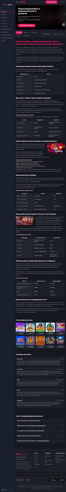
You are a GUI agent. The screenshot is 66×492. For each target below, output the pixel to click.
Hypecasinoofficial (20, 459)
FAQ (46, 458)
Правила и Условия (60, 455)
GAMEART (56, 473)
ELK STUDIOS (38, 473)
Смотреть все (62, 320)
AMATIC (18, 473)
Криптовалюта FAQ (49, 464)
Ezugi (51, 473)
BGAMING (24, 473)
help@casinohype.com (21, 457)
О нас (35, 458)
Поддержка (47, 455)
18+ (20, 479)
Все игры (36, 455)
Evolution (45, 473)
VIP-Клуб (36, 460)
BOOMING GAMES (31, 473)
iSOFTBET (61, 473)
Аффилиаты (58, 461)
